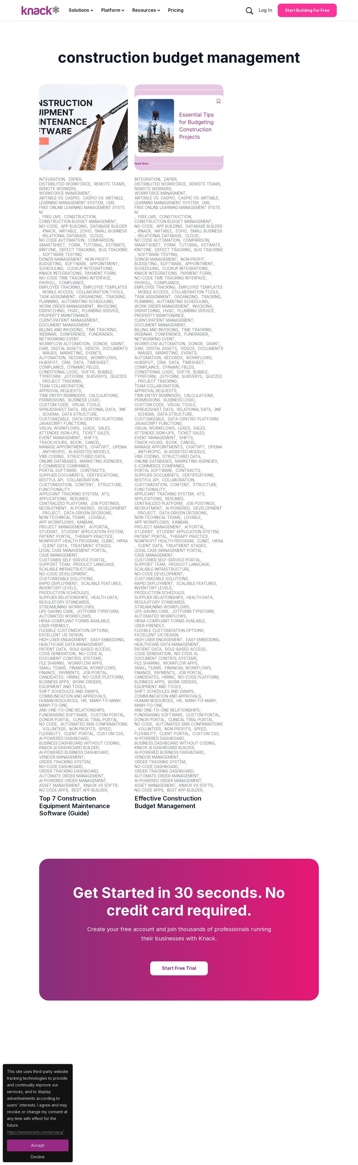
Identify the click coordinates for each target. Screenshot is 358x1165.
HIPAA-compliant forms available (74, 621)
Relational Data (98, 409)
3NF (122, 409)
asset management (59, 785)
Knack (49, 231)
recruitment (53, 508)
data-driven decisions (87, 513)
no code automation (61, 240)
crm (66, 362)
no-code (48, 226)
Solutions (79, 10)
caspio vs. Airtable (103, 198)
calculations (103, 395)
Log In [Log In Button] (265, 10)
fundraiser (101, 334)
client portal (79, 733)
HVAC (73, 311)
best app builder (89, 790)
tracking (115, 297)
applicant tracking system (68, 494)
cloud (96, 236)
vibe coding (51, 456)
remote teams (109, 184)
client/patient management (68, 320)
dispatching (52, 311)
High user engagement (63, 639)
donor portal (54, 719)
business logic (84, 400)
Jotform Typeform (97, 611)
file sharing (51, 663)
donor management (60, 259)
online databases (57, 461)
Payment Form (100, 273)
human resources (58, 700)
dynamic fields (83, 367)
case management (58, 555)
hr (83, 700)
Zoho (85, 231)
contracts (92, 470)
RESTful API (51, 480)
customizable (54, 419)
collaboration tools (99, 292)
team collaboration (61, 386)
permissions (52, 400)
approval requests (60, 391)
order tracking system (64, 762)
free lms (52, 217)
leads (89, 428)
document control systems (70, 658)
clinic (108, 541)
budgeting (50, 264)
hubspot (48, 362)
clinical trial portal (95, 719)
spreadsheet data (58, 409)
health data (104, 597)
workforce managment (64, 193)
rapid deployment (58, 583)
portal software (58, 470)
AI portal (99, 527)
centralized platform (63, 503)
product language (93, 564)
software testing (62, 254)
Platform (110, 10)
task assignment (57, 297)
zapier (74, 179)
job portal (95, 672)
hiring (73, 677)
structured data (86, 456)
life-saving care (56, 611)
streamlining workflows (66, 607)
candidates (51, 677)
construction (80, 217)
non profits (82, 729)
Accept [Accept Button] (37, 1145)
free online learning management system (82, 210)
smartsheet (52, 245)
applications (53, 498)
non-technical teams (62, 517)
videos (92, 348)
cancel (92, 442)
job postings (104, 503)
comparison (101, 240)
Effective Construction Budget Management (168, 802)
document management (64, 325)
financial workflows (92, 668)
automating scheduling (87, 301)
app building (74, 226)
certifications (102, 475)
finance (47, 672)
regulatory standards (64, 602)
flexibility (50, 733)
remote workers (57, 189)
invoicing (107, 306)
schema (51, 414)
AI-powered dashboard (64, 738)
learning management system (71, 203)
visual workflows (59, 428)
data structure (79, 414)
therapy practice (94, 536)
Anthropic (54, 451)
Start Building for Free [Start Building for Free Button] (307, 10)
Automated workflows (65, 616)
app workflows (56, 522)
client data (55, 545)
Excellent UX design (61, 635)
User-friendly (54, 625)
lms (110, 203)
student (48, 531)
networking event (59, 339)
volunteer (54, 729)
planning (48, 301)
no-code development (63, 574)
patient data (52, 649)
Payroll (47, 283)
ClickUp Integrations (89, 268)
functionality (54, 489)
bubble (105, 372)
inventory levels (57, 588)
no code (48, 724)
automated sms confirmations (94, 724)
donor (100, 344)
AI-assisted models (89, 451)
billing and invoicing (61, 330)
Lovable (97, 517)
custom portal (107, 715)
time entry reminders (62, 395)
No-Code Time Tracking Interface (74, 278)
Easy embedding (107, 639)
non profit (97, 259)
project (52, 513)
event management (60, 438)
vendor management (61, 757)
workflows (103, 358)
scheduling (51, 268)
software (75, 264)
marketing (71, 353)
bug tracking (113, 250)
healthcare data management (71, 644)
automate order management (71, 776)
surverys (96, 376)
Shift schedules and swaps (68, 691)
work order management (66, 306)
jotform (73, 376)
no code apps (53, 790)
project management (62, 527)
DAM (43, 348)
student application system (92, 531)
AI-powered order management (72, 780)
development (112, 508)
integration (52, 179)
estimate (115, 245)
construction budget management (77, 221)
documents (115, 348)
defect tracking (77, 250)
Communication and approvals (72, 696)
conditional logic (58, 372)
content (84, 485)
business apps (54, 682)
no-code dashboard (61, 766)
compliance (71, 283)
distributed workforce (65, 184)
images (50, 353)
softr (88, 372)
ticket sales (95, 433)
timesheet (98, 362)
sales (104, 428)
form (74, 245)
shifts (91, 438)
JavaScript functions (62, 423)
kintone (47, 250)
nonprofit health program (68, 541)
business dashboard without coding (79, 743)
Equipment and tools (62, 686)
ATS (105, 494)
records (78, 358)
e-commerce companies (64, 466)
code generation (57, 653)
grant (117, 344)
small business (111, 231)
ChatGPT (100, 447)
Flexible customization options (73, 630)
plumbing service (100, 311)
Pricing (175, 10)
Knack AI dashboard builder (69, 747)
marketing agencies (101, 461)
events (93, 353)
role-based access (90, 649)
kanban (85, 522)
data (79, 362)
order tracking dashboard (68, 771)
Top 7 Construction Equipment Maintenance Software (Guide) (74, 806)
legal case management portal (73, 550)
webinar (47, 334)
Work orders (86, 682)
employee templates (105, 287)
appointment (104, 264)
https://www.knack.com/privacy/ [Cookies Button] (36, 1131)
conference (73, 334)
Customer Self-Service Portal (72, 560)
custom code (54, 405)
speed (105, 729)
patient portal (55, 536)
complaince (51, 367)
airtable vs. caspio (59, 198)
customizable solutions (66, 578)
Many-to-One (53, 705)
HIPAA (122, 541)
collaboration (83, 480)
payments (69, 672)
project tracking (62, 381)
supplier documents (61, 475)
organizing (90, 297)
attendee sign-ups (59, 433)
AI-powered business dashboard (74, 752)
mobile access (58, 292)
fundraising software (63, 715)
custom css (110, 733)
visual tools (86, 405)
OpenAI (120, 447)
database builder (108, 226)
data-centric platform (97, 419)
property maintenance (64, 315)
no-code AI (90, 653)
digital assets (66, 348)
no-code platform (103, 677)
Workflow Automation (64, 344)
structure (109, 485)
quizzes (118, 376)
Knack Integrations (60, 273)
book (76, 442)
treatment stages (90, 545)
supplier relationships (63, 597)
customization (55, 485)
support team (54, 564)
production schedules (64, 592)
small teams (52, 668)
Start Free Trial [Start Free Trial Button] (179, 968)
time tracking (101, 330)
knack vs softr (100, 785)
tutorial (93, 245)
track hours (53, 442)
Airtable (68, 231)
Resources (144, 10)
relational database (64, 236)
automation (52, 358)
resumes (79, 498)
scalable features (101, 583)
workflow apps (85, 663)
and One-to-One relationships (71, 710)
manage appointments (63, 447)
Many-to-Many (105, 700)
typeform (49, 376)
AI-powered (82, 508)
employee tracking (59, 287)
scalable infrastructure (66, 569)
